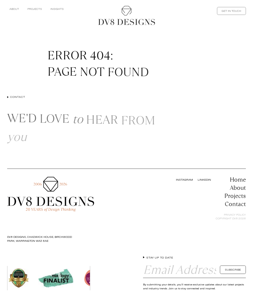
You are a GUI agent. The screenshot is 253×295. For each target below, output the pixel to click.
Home (238, 179)
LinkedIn (204, 179)
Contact (235, 204)
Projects (34, 8)
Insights (57, 8)
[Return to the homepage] (126, 15)
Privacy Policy (235, 214)
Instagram (184, 179)
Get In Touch (231, 10)
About (14, 8)
